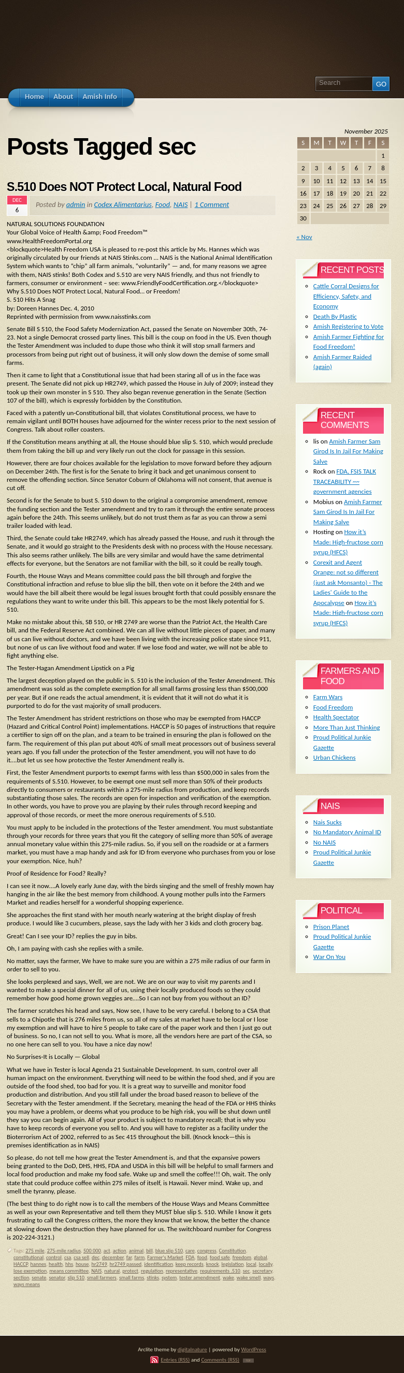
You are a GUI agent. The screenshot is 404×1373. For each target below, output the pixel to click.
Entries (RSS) (175, 1359)
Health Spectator (336, 717)
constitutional (28, 1257)
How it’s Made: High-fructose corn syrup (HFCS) (348, 542)
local (251, 1264)
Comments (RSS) (220, 1359)
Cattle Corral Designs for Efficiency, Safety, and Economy (346, 296)
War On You (329, 957)
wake (228, 1277)
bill (149, 1250)
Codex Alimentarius (123, 204)
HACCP (20, 1264)
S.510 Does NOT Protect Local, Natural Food (124, 187)
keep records (190, 1264)
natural (112, 1270)
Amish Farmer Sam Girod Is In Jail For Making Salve (348, 451)
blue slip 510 (169, 1250)
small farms (131, 1277)
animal (136, 1250)
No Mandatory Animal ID (347, 832)
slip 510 (76, 1277)
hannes (39, 1264)
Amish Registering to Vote (348, 326)
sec (246, 1270)
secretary (262, 1270)
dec (95, 1257)
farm (139, 1257)
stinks (153, 1277)
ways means (26, 1284)
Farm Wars (327, 697)
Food (162, 204)
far (129, 1257)
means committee (69, 1270)
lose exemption (30, 1270)
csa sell (81, 1257)
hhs (69, 1264)
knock (212, 1264)
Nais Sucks (327, 822)
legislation (232, 1264)
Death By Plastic (335, 316)
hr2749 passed (126, 1264)
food (202, 1257)
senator (57, 1277)
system (169, 1277)
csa (67, 1257)
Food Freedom (333, 707)
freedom (242, 1257)
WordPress (253, 1349)
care (190, 1250)
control (54, 1257)
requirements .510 (220, 1270)
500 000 (92, 1250)
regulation (152, 1270)
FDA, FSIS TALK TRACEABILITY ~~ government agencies (344, 481)
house (82, 1264)
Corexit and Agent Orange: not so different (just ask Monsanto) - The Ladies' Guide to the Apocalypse (348, 582)
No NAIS (324, 842)
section (21, 1277)
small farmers (102, 1277)
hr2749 (99, 1264)
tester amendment (199, 1277)
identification (158, 1264)
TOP (248, 1360)
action (119, 1250)
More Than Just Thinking (346, 727)
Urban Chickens (334, 757)
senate (39, 1277)
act (107, 1250)
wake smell (249, 1277)
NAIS (181, 204)
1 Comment (212, 204)
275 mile (34, 1250)
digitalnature (192, 1349)
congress (207, 1250)
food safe (220, 1257)
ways (268, 1277)
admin (75, 204)
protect (130, 1270)
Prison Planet (331, 927)
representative (181, 1270)
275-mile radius (64, 1250)
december (113, 1257)
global (260, 1257)
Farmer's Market (165, 1257)
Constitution (232, 1250)
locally (265, 1264)
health (56, 1264)
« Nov (304, 237)
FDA (190, 1257)
